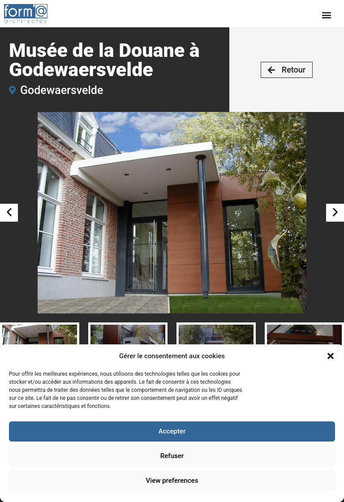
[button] (330, 356)
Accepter (172, 432)
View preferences (172, 481)
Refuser (172, 456)
